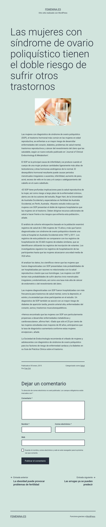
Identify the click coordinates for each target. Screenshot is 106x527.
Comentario (27, 398)
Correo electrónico (63, 424)
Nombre (25, 424)
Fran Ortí (27, 368)
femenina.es (53, 9)
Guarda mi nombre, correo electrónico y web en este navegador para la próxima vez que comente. (54, 451)
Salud (82, 366)
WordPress (90, 516)
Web (23, 437)
